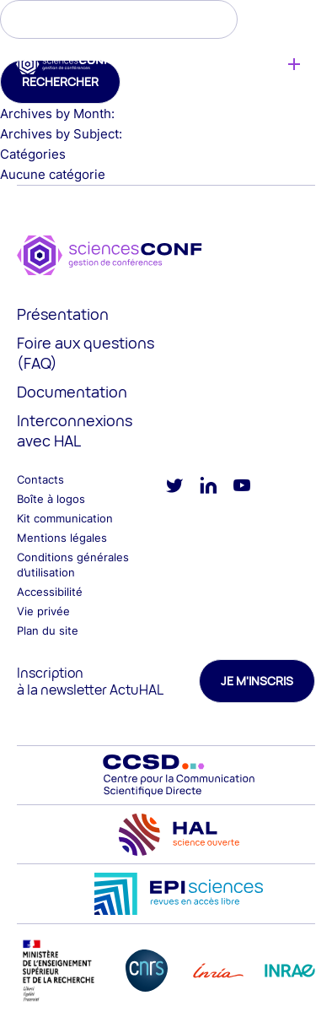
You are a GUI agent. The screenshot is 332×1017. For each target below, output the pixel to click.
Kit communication (65, 518)
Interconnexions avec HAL (74, 430)
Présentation (63, 314)
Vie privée (43, 611)
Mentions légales (62, 537)
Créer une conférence (293, 64)
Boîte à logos (51, 499)
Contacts (40, 479)
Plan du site (47, 630)
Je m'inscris (257, 681)
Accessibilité (50, 591)
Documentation (72, 391)
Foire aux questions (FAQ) (85, 353)
